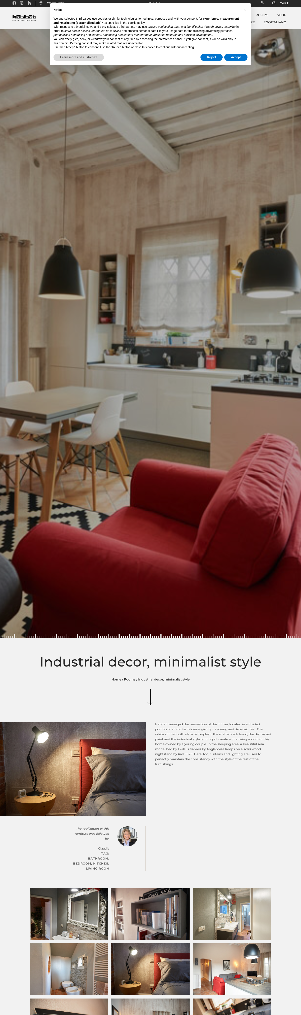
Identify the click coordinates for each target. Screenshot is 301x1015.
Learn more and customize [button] (78, 57)
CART (281, 3)
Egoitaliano (275, 22)
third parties (126, 26)
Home (116, 679)
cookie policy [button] (136, 22)
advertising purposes (218, 31)
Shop (281, 15)
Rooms (262, 15)
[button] (245, 10)
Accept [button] (236, 57)
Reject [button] (211, 57)
